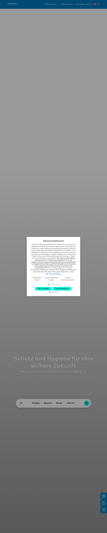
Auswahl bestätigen (63, 289)
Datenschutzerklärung (55, 273)
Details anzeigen (55, 284)
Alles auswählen (42, 289)
